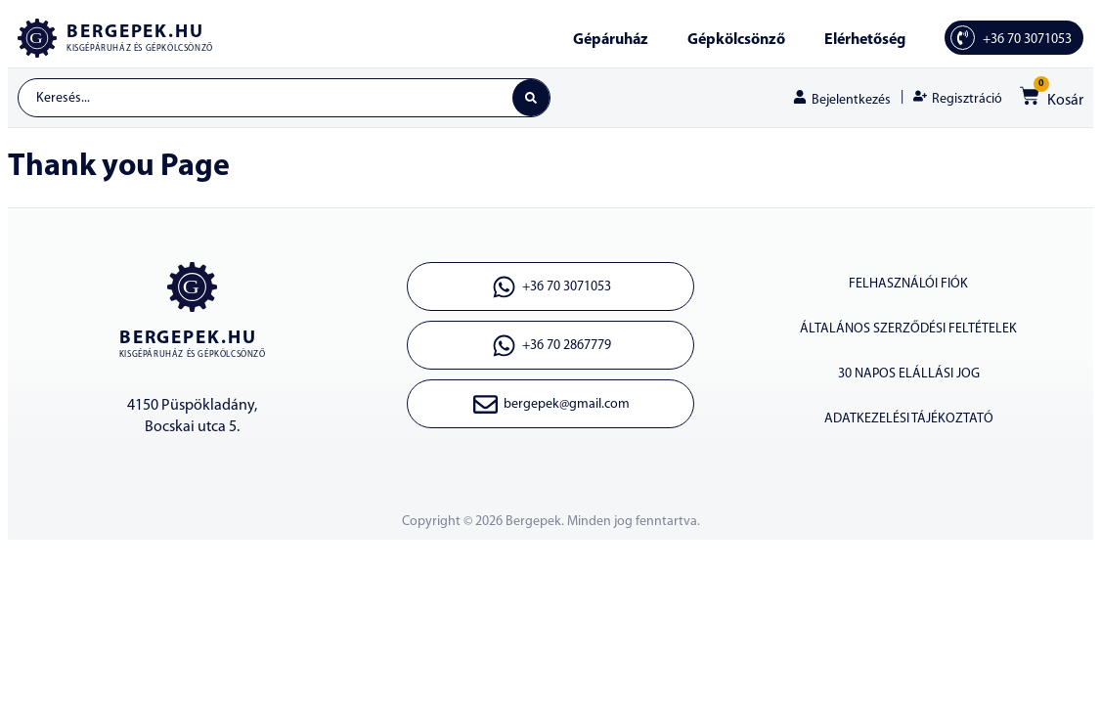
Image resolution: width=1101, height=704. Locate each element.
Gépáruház (610, 40)
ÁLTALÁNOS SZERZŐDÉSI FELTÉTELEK (908, 329)
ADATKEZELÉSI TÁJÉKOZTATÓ (908, 419)
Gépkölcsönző (736, 40)
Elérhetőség (864, 40)
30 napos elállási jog (909, 374)
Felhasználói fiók (908, 284)
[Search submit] (531, 97)
